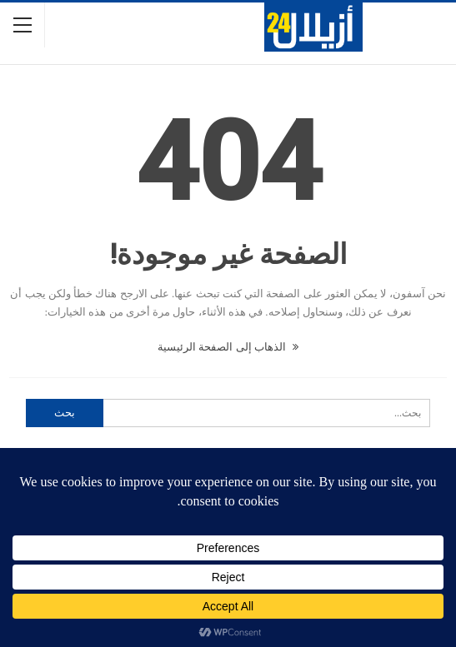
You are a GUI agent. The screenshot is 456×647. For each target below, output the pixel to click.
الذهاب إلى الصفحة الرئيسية (228, 347)
